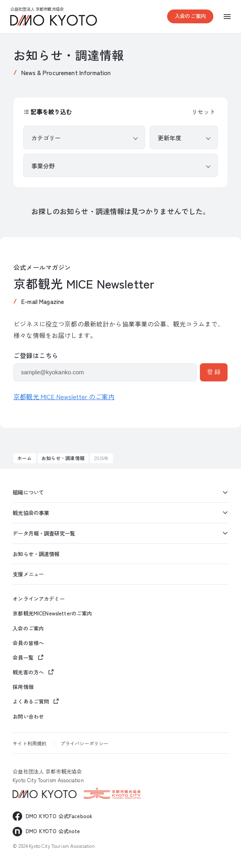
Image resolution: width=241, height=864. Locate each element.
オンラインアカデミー (38, 598)
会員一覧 (23, 657)
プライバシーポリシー (84, 743)
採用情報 (23, 686)
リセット (203, 112)
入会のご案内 (190, 16)
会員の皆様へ (28, 643)
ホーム (24, 458)
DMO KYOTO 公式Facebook (59, 816)
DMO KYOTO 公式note (53, 831)
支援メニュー (28, 574)
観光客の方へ (28, 672)
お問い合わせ (28, 716)
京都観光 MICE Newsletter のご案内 (64, 396)
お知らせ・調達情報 (63, 458)
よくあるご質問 (31, 701)
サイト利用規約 (29, 743)
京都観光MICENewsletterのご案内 (52, 613)
